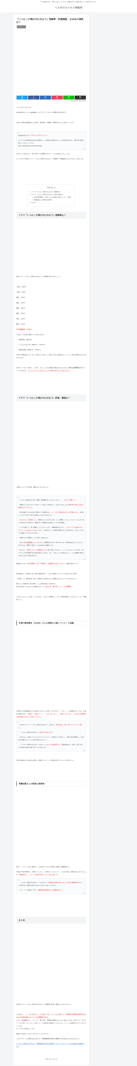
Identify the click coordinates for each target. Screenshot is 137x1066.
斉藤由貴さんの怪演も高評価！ (42, 200)
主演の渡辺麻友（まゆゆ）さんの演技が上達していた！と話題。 (53, 197)
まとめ (33, 203)
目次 (48, 187)
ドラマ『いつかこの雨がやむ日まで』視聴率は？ (46, 192)
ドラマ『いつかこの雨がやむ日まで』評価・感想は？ (47, 194)
